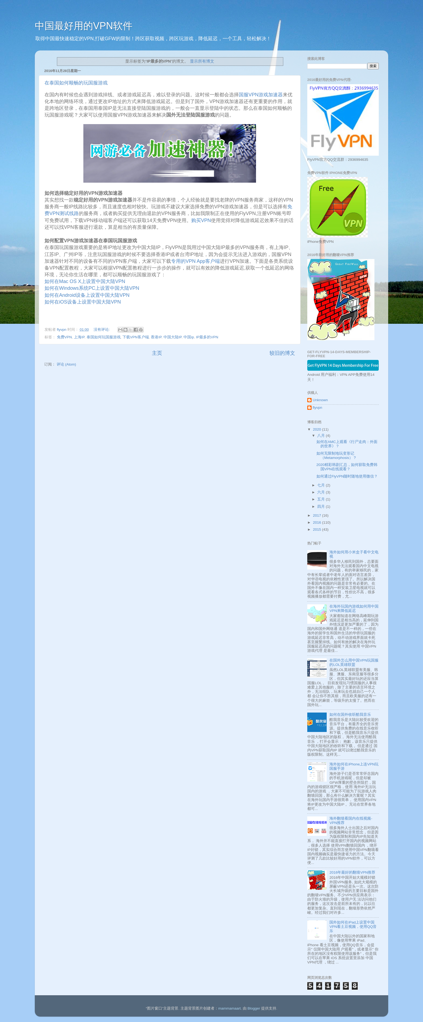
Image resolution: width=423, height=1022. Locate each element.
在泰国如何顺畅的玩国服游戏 (76, 83)
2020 (317, 429)
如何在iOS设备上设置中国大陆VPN (83, 302)
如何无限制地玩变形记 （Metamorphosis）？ (336, 455)
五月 (321, 499)
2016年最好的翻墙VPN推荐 (352, 872)
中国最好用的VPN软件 (83, 25)
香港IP (156, 337)
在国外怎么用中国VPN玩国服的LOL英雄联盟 (353, 662)
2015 (317, 529)
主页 (157, 353)
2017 (317, 515)
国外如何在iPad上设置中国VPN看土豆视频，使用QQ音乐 (353, 926)
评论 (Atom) (66, 364)
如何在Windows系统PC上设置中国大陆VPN (93, 288)
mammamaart (229, 1008)
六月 (321, 492)
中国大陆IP (172, 337)
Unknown (320, 400)
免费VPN (64, 337)
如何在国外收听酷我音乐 (350, 715)
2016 (317, 522)
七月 (321, 485)
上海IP (79, 337)
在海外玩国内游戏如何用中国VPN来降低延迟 (353, 608)
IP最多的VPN (207, 337)
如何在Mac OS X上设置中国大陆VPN (86, 281)
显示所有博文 (202, 61)
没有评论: (102, 330)
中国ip (188, 337)
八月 (321, 436)
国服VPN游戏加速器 (261, 94)
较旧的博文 (282, 353)
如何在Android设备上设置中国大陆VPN (88, 295)
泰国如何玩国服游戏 (104, 337)
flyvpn (317, 408)
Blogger (253, 1008)
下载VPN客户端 (135, 337)
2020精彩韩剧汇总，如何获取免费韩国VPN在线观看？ (346, 467)
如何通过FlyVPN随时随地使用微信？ (347, 476)
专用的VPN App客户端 (195, 261)
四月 (321, 507)
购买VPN (201, 220)
